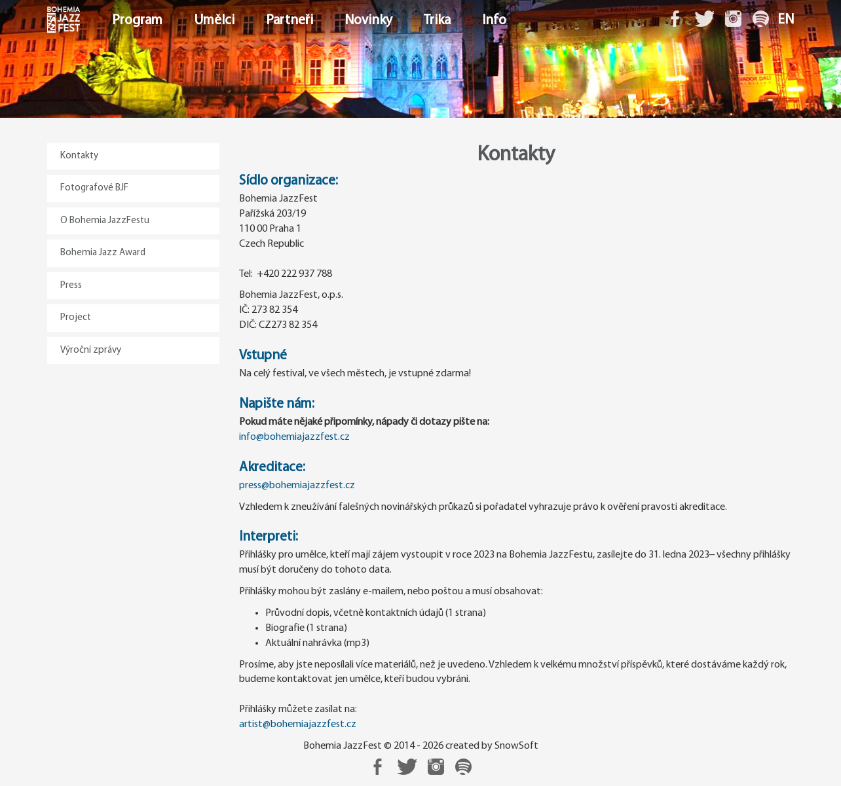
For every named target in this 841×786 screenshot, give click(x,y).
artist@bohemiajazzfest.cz (297, 724)
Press (71, 286)
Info (494, 20)
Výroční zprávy (90, 350)
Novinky (368, 20)
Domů (48, 20)
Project (75, 318)
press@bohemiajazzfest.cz (297, 485)
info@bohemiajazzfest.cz (294, 437)
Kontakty (79, 156)
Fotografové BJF (94, 188)
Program (137, 20)
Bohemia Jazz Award (102, 253)
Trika (437, 20)
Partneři (289, 20)
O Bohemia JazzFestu (104, 221)
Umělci (214, 20)
